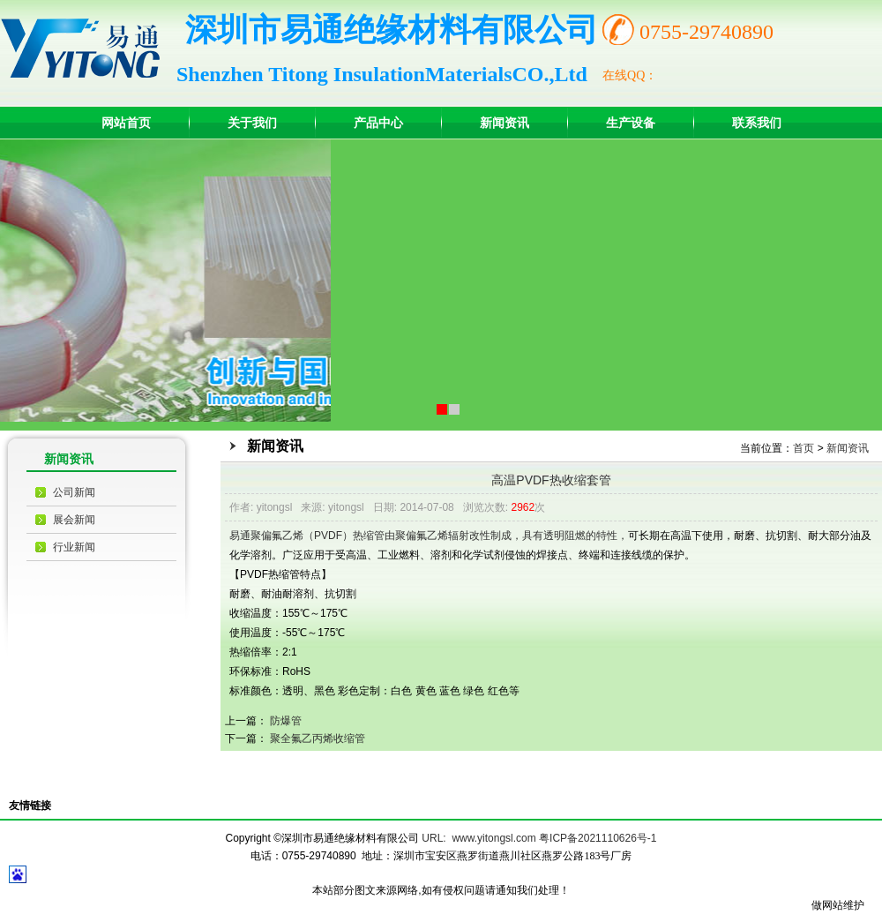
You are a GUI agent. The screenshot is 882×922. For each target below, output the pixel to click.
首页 (803, 448)
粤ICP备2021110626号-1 (597, 838)
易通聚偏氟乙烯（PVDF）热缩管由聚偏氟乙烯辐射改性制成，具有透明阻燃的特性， (428, 535)
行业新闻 (74, 547)
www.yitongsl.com (493, 838)
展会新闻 (74, 519)
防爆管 (286, 721)
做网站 (827, 905)
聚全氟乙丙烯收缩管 (317, 738)
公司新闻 (74, 492)
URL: (433, 838)
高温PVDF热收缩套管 (550, 480)
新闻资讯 (847, 448)
